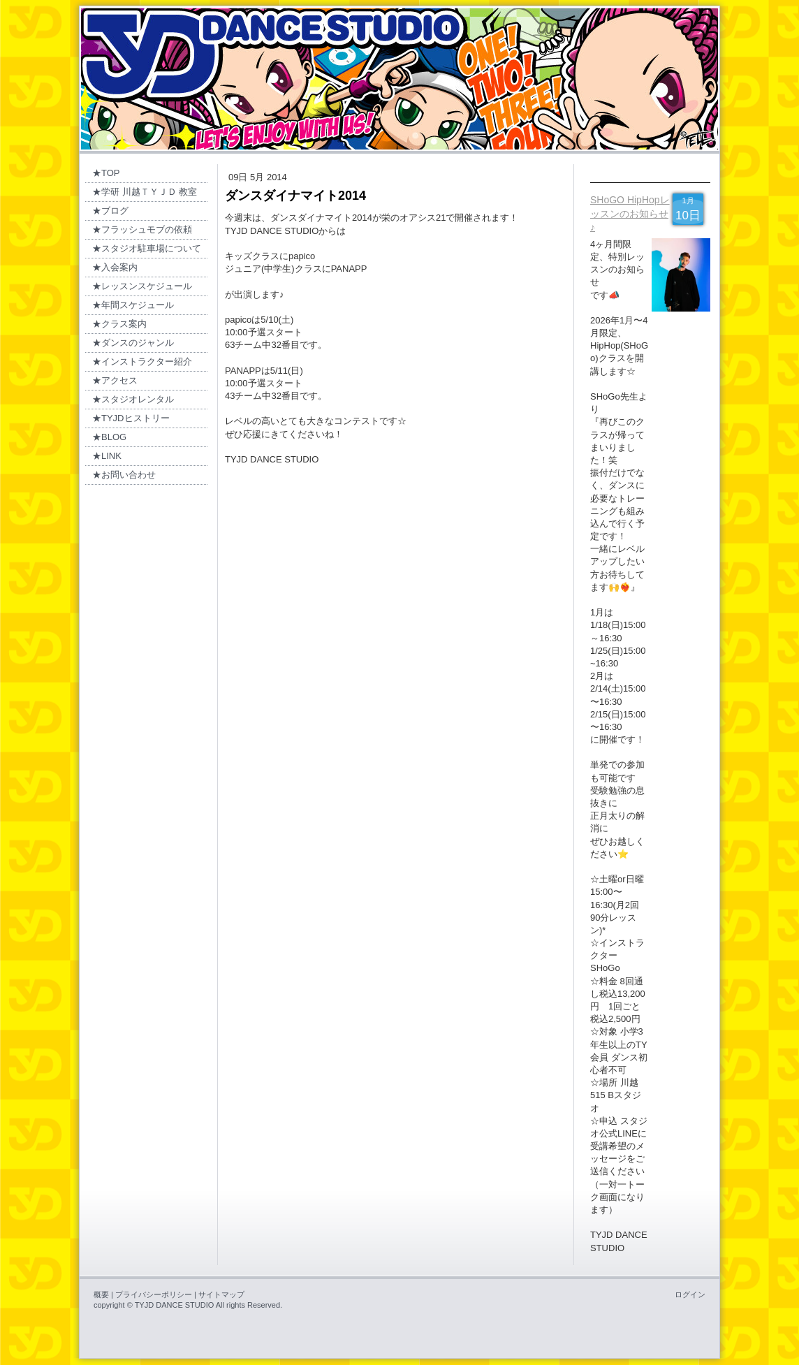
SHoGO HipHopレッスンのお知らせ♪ (630, 213)
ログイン (690, 1294)
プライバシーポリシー (153, 1294)
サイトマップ (221, 1294)
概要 (101, 1294)
